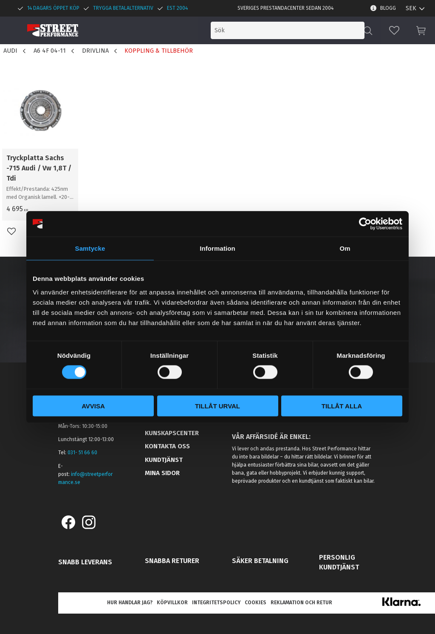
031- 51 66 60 (82, 453)
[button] (394, 30)
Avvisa (93, 405)
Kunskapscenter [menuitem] (172, 433)
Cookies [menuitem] (255, 603)
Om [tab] (344, 248)
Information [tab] (217, 248)
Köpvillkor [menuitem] (172, 603)
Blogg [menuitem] (388, 8)
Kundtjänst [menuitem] (164, 460)
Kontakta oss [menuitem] (167, 446)
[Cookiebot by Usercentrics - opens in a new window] (365, 224)
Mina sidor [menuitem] (162, 473)
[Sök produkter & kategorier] (294, 30)
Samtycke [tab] (90, 248)
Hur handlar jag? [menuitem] (130, 603)
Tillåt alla (342, 405)
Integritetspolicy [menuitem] (216, 603)
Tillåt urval (217, 405)
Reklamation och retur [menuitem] (301, 603)
